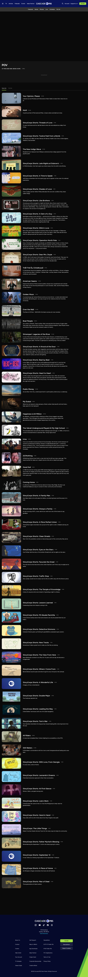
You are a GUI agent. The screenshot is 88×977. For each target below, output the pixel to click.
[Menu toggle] (3, 4)
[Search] (63, 4)
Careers (17, 948)
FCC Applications (48, 953)
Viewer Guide (18, 965)
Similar (10, 88)
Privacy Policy (47, 961)
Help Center (18, 953)
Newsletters (66, 944)
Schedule (52, 9)
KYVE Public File (48, 948)
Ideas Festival (32, 953)
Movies (42, 9)
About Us (17, 940)
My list (58, 9)
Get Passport (32, 940)
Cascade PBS (38, 971)
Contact (17, 944)
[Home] (44, 921)
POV (4, 65)
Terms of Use (47, 957)
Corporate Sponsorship (35, 961)
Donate (83, 3)
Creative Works (33, 965)
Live (47, 9)
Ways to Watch (33, 944)
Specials (4, 88)
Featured (30, 9)
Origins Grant (32, 957)
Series (36, 9)
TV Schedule (18, 961)
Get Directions (44, 933)
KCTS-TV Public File (48, 944)
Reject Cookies (66, 948)
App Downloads (33, 948)
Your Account (18, 957)
